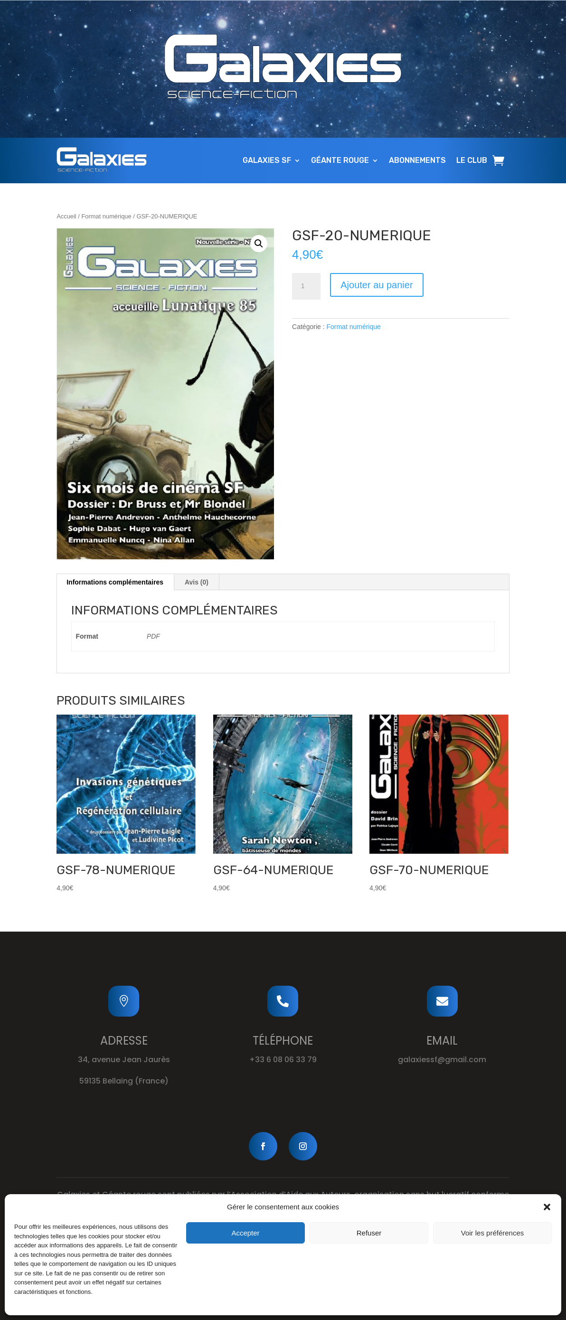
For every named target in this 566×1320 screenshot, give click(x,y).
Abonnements (417, 160)
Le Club (471, 160)
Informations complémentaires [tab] (114, 582)
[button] (547, 1207)
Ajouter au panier (376, 285)
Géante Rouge (340, 160)
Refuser (369, 1233)
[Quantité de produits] (306, 286)
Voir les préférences (492, 1233)
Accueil (66, 216)
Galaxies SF (267, 160)
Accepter (245, 1233)
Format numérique (106, 216)
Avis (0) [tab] (196, 582)
